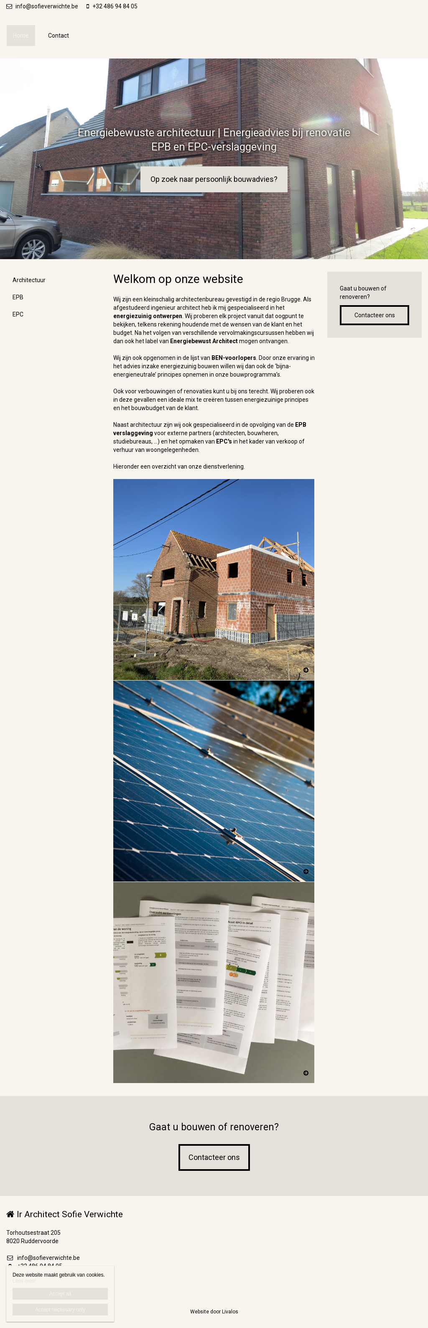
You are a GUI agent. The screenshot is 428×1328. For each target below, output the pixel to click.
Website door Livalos (214, 1312)
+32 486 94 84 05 (112, 6)
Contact (58, 35)
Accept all (60, 1294)
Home (21, 35)
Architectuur (29, 280)
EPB (18, 297)
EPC (18, 314)
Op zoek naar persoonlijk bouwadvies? (214, 179)
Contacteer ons (374, 315)
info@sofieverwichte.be (42, 6)
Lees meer (24, 1281)
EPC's (224, 441)
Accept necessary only (60, 1310)
